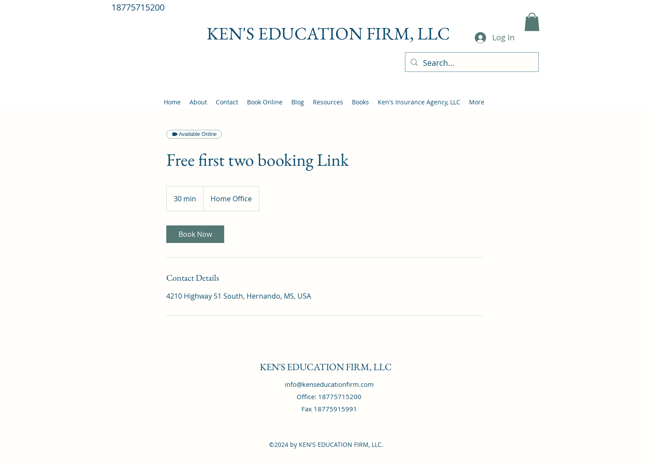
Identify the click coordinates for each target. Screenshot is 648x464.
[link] (195, 234)
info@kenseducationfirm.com (329, 384)
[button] (532, 22)
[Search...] (471, 63)
